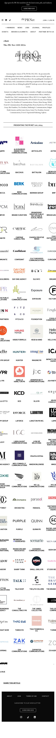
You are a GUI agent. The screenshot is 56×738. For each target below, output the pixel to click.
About (33, 32)
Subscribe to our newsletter (27, 703)
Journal (36, 27)
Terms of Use (31, 696)
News (20, 27)
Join (45, 20)
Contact (45, 696)
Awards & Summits (19, 32)
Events (5, 32)
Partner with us (46, 32)
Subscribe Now (29, 8)
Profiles (46, 27)
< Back (6, 41)
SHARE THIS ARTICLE (11, 683)
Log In (51, 20)
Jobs (27, 27)
